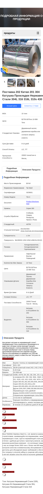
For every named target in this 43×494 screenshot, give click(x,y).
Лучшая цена (12, 106)
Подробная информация (12, 169)
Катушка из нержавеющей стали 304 (18, 484)
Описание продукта (31, 170)
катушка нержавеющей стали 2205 (22, 481)
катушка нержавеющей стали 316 (17, 487)
